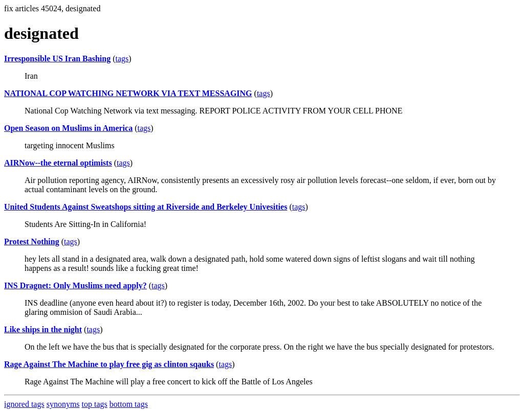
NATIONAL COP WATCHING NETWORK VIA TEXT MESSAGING (128, 93)
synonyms (63, 404)
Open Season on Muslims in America (68, 128)
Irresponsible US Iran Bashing (57, 58)
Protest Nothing (31, 241)
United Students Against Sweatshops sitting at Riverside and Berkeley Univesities (145, 206)
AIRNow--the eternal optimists (58, 162)
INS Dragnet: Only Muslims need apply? (75, 285)
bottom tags (129, 404)
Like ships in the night (43, 329)
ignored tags (24, 404)
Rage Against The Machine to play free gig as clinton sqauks (109, 364)
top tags (94, 404)
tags (122, 58)
